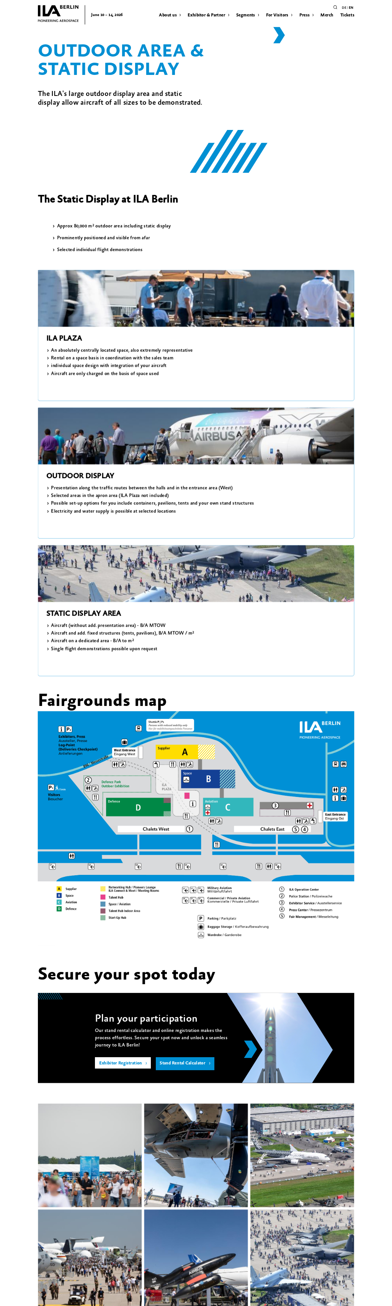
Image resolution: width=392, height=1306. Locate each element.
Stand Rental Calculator (192, 803)
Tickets (347, 14)
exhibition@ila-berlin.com (262, 1108)
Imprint (57, 1298)
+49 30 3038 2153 (253, 1116)
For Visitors (277, 14)
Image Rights (76, 1298)
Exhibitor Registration (122, 803)
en (351, 8)
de (344, 8)
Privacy (43, 1298)
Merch (326, 14)
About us (167, 14)
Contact (94, 1298)
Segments (245, 14)
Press (304, 14)
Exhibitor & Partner (206, 14)
